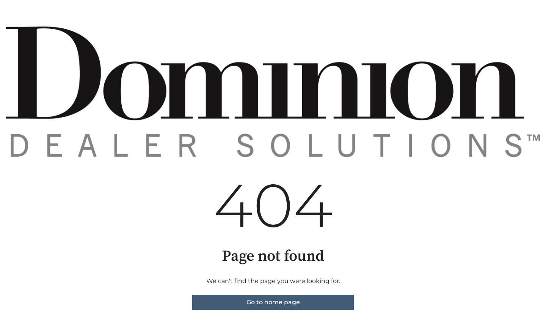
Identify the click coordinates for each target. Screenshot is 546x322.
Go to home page (273, 302)
